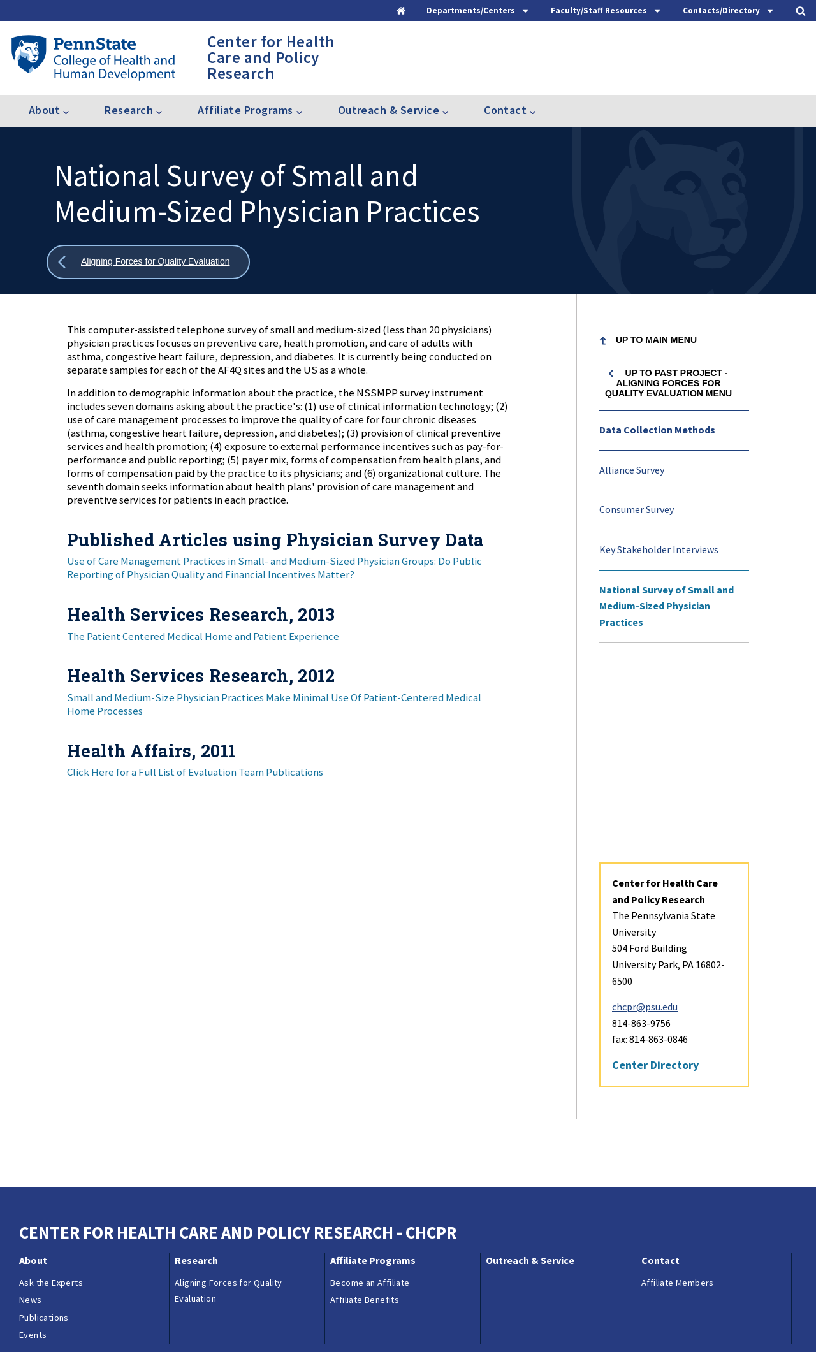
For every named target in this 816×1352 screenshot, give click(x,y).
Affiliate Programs (373, 1072)
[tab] (478, 10)
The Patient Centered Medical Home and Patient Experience (203, 636)
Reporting (243, 1322)
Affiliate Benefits (364, 1112)
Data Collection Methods (657, 429)
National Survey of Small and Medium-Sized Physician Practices (666, 606)
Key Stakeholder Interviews (658, 549)
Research (196, 1072)
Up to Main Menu (656, 340)
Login (461, 1322)
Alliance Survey (631, 469)
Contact (660, 1072)
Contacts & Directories (165, 1322)
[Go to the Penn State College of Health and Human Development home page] (92, 57)
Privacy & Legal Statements (329, 1322)
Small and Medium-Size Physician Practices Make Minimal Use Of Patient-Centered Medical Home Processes (274, 704)
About (33, 1072)
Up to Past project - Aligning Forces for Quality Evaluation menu (668, 383)
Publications (44, 1130)
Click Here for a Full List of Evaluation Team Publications (195, 772)
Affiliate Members (677, 1095)
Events (33, 1147)
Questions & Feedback (62, 1322)
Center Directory (655, 877)
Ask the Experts (51, 1095)
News (30, 1112)
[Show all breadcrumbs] (148, 262)
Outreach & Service (530, 1072)
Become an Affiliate (370, 1095)
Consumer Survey (636, 509)
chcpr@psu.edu (645, 819)
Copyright (416, 1322)
